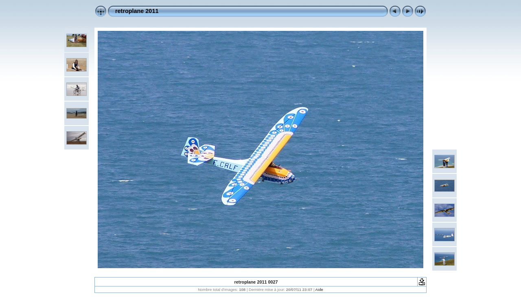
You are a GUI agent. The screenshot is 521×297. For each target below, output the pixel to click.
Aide (319, 289)
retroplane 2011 (136, 11)
